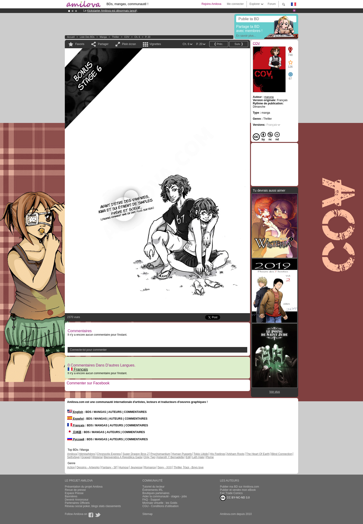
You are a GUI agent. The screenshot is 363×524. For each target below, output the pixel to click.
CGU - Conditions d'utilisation (160, 506)
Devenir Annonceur (76, 499)
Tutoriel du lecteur (153, 486)
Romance (150, 467)
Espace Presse (74, 493)
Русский (75, 439)
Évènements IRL (152, 490)
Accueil (71, 37)
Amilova (72, 454)
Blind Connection (281, 454)
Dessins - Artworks (88, 467)
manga (103, 37)
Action (71, 467)
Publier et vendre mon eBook (238, 490)
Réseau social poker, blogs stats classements (93, 506)
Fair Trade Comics (231, 493)
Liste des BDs (87, 37)
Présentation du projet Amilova (84, 486)
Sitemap (147, 514)
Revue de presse (75, 490)
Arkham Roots (235, 454)
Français (78, 369)
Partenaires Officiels (77, 503)
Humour (124, 467)
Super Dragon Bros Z (135, 454)
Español (75, 418)
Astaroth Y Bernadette (170, 457)
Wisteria (97, 457)
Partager (103, 44)
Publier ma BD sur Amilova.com (239, 486)
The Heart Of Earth (257, 454)
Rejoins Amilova (211, 4)
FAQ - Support (151, 499)
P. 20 (147, 37)
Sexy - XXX (165, 467)
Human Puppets (182, 454)
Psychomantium (160, 454)
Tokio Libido (201, 454)
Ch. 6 (137, 37)
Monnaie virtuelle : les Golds (159, 503)
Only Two (149, 457)
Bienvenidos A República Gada (123, 457)
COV (126, 37)
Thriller (116, 37)
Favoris (79, 44)
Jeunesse (136, 467)
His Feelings (217, 454)
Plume (210, 457)
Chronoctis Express (109, 454)
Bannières (71, 496)
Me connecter (235, 4)
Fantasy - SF (109, 467)
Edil (188, 457)
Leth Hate (198, 457)
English (75, 412)
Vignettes (155, 44)
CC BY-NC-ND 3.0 (235, 498)
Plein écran (129, 44)
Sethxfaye (73, 457)
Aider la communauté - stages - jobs (164, 496)
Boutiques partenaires (155, 493)
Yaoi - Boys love (193, 467)
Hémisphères (87, 454)
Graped (86, 457)
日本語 (74, 432)
